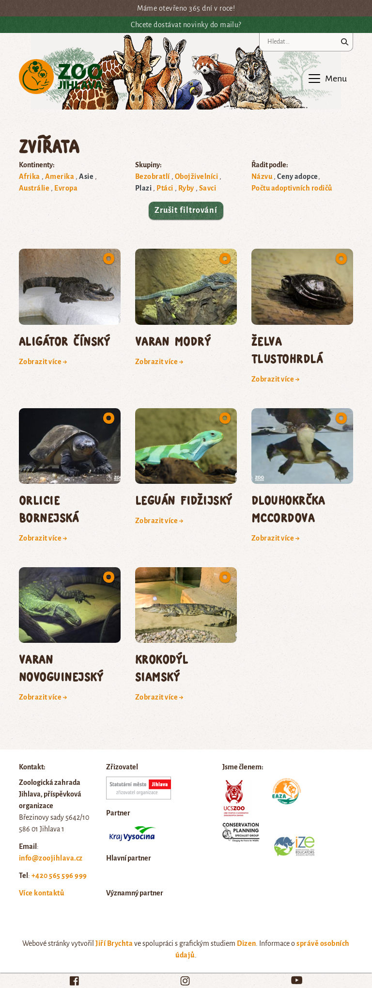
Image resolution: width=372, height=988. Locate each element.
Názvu (261, 176)
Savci (207, 188)
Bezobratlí (152, 176)
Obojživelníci (196, 176)
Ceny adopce (297, 176)
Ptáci (164, 188)
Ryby (186, 188)
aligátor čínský (64, 341)
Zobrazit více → (43, 362)
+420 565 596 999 (59, 875)
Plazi (143, 188)
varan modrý (173, 341)
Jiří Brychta (114, 943)
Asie (86, 176)
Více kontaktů (41, 893)
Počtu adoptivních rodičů (291, 188)
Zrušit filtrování (186, 210)
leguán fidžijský (183, 500)
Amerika (59, 176)
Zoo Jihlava (61, 77)
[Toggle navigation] (327, 78)
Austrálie (34, 188)
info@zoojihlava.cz (51, 858)
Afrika (29, 176)
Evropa (66, 188)
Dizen (246, 943)
